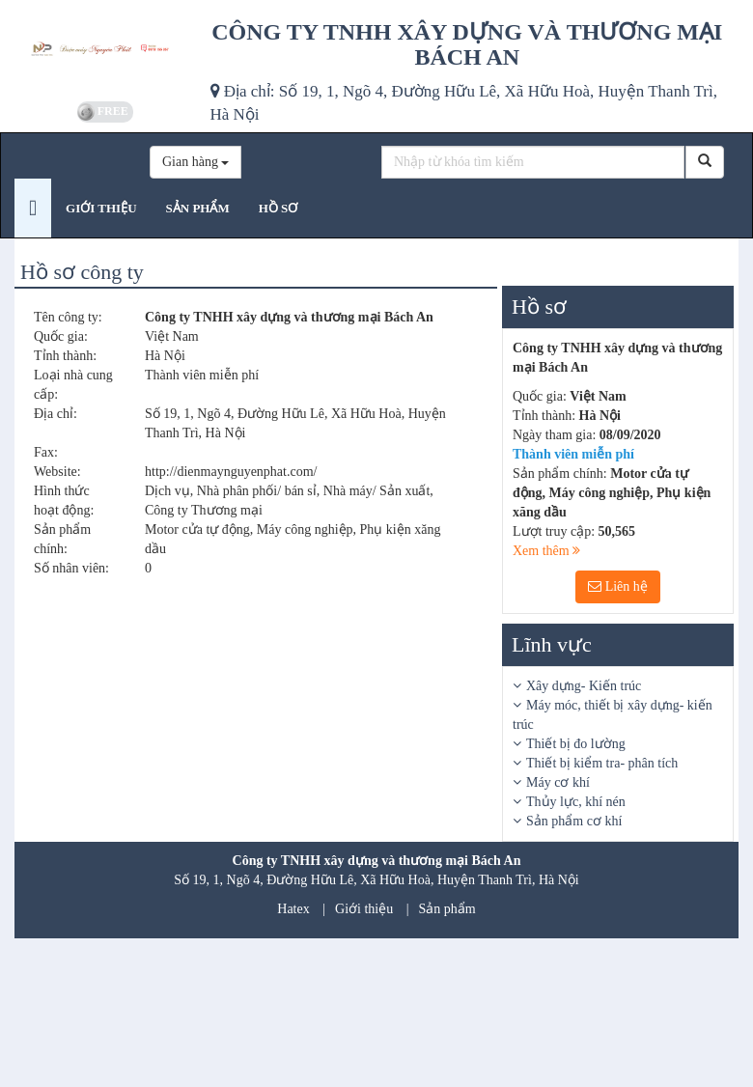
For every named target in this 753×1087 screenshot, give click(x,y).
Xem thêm (546, 551)
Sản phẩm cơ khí (574, 821)
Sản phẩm (447, 909)
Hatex (293, 909)
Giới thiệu (364, 909)
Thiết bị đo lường (576, 744)
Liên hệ (618, 586)
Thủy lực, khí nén (576, 801)
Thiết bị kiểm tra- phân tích (602, 763)
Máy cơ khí (558, 782)
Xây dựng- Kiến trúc (583, 686)
